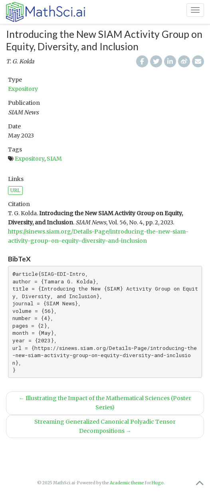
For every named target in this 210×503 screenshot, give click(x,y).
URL (15, 190)
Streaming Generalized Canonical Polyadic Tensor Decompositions (105, 426)
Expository (23, 88)
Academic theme (127, 482)
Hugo (158, 482)
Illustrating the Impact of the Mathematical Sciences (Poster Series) (105, 403)
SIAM (54, 158)
